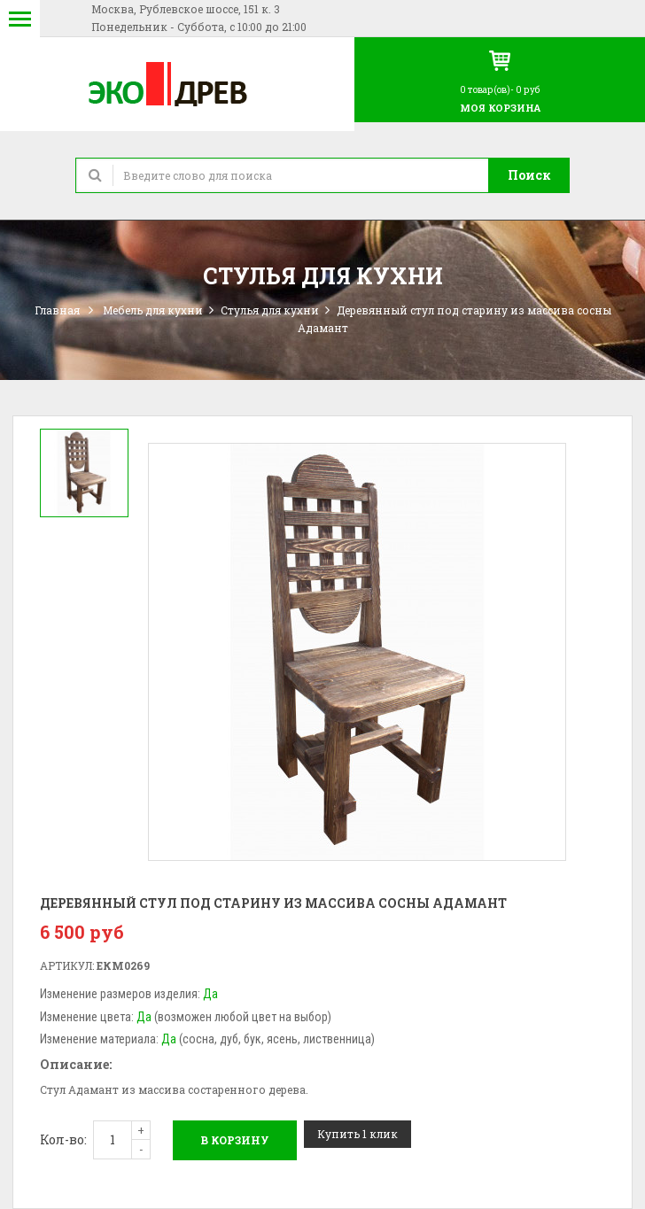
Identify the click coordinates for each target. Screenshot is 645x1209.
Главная (57, 310)
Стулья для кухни (270, 310)
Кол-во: (63, 1139)
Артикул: (67, 965)
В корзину (234, 1140)
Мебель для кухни (153, 310)
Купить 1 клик (357, 1134)
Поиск (529, 175)
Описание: (76, 1064)
